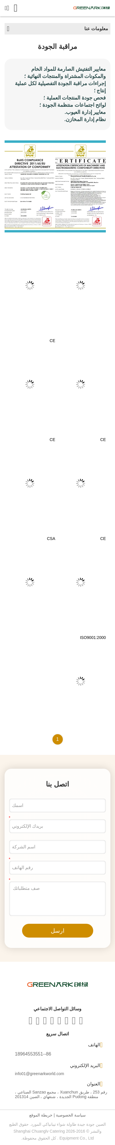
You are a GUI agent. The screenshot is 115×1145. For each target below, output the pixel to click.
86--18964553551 (33, 1054)
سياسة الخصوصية (71, 1115)
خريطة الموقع (40, 1115)
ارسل (58, 931)
